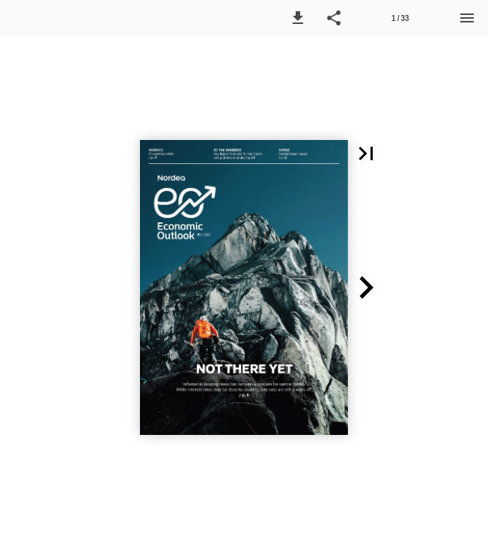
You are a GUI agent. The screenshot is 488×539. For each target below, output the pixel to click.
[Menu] (467, 18)
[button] (298, 18)
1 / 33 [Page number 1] (400, 18)
